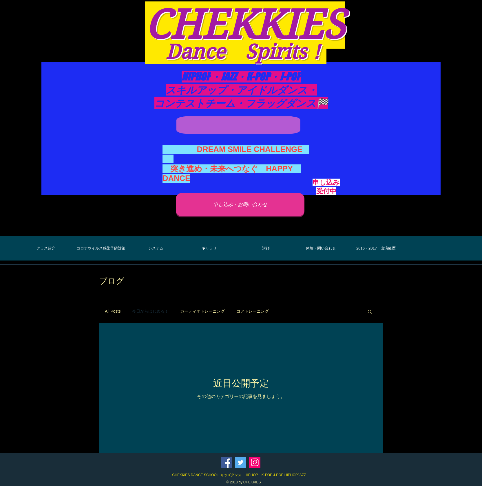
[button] (370, 312)
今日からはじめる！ (150, 311)
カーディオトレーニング (202, 311)
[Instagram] (254, 462)
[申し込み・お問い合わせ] (240, 204)
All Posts (113, 311)
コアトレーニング (252, 311)
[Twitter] (240, 462)
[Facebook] (226, 462)
